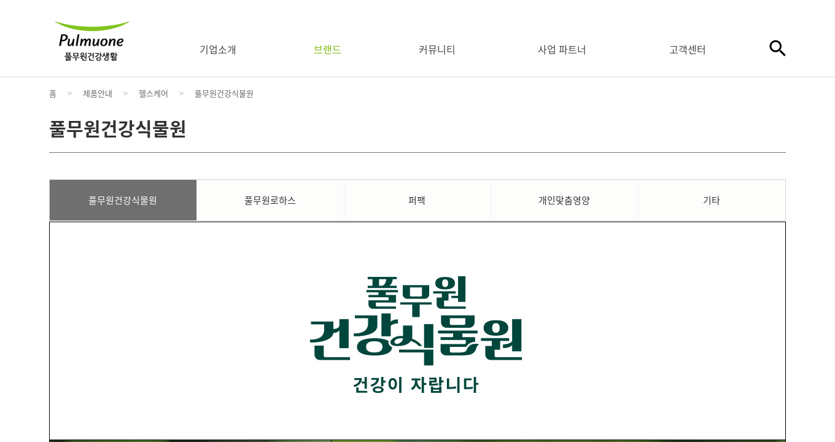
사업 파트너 (562, 49)
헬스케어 (153, 93)
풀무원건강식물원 (224, 93)
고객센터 (687, 49)
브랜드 (327, 49)
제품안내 (97, 93)
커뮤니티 (437, 49)
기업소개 (218, 49)
